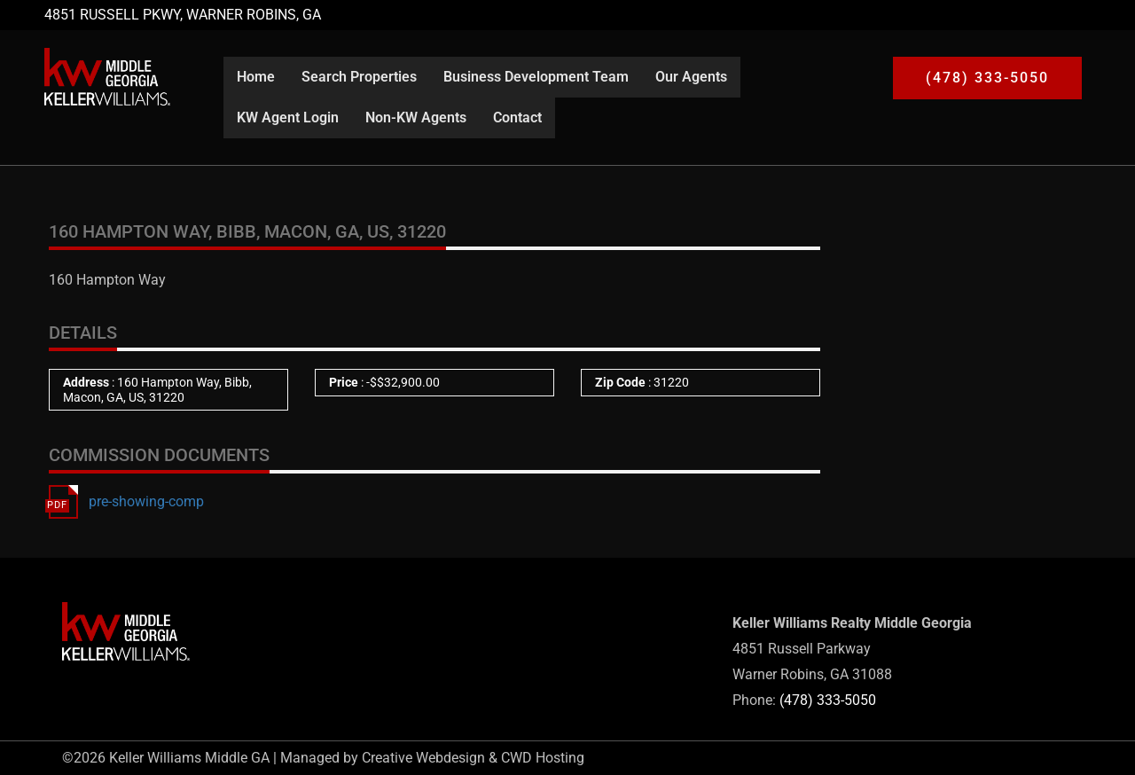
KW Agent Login (288, 117)
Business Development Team (536, 76)
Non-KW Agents (415, 117)
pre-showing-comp (146, 501)
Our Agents (691, 76)
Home (256, 76)
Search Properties (359, 76)
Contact (517, 117)
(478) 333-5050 (827, 700)
